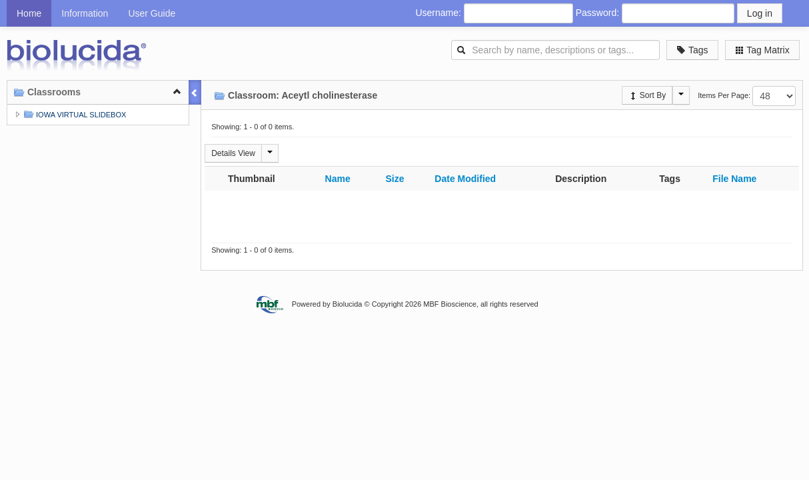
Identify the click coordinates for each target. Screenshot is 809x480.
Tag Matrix (762, 50)
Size (394, 178)
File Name (734, 178)
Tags (692, 50)
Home (29, 13)
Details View (233, 153)
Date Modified (465, 178)
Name (338, 178)
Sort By (647, 95)
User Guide (151, 13)
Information (84, 13)
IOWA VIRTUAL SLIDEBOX (73, 114)
